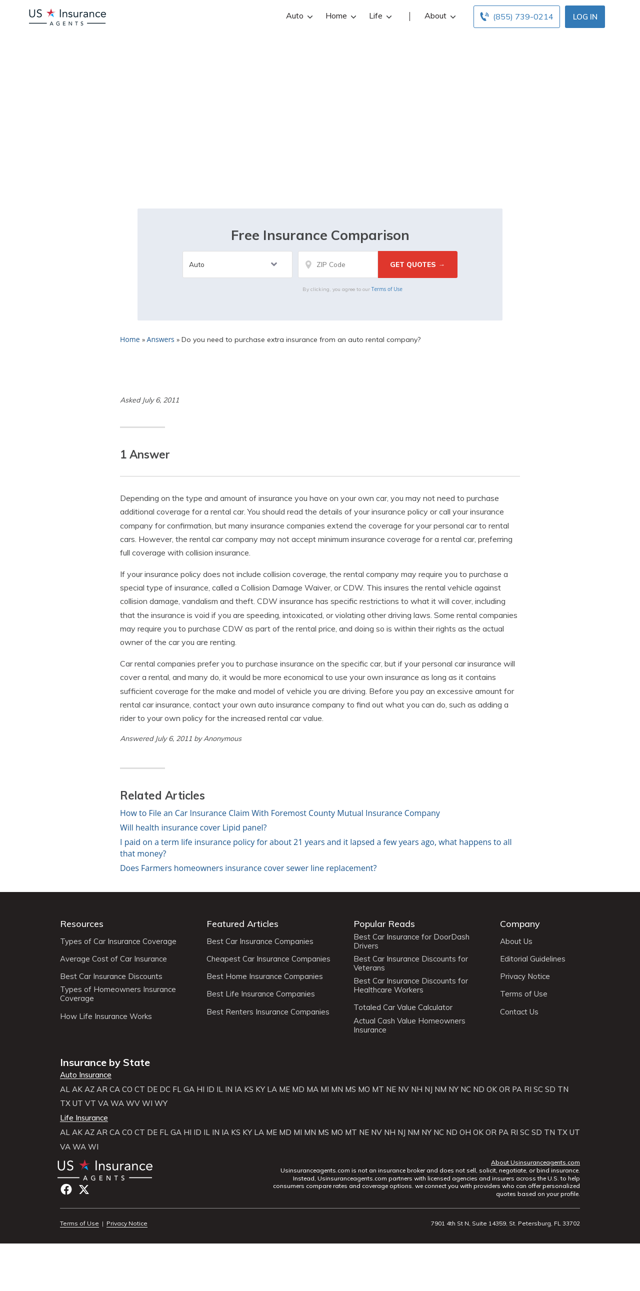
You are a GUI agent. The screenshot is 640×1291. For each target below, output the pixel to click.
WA (117, 1103)
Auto (298, 15)
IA (238, 1089)
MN (337, 1089)
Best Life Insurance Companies (260, 994)
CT (139, 1089)
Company (520, 924)
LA (272, 1089)
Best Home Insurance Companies (264, 976)
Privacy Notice (525, 976)
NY (453, 1089)
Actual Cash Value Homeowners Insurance (410, 1025)
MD (298, 1089)
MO (364, 1089)
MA (312, 1089)
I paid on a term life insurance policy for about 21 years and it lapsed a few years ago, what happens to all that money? (316, 847)
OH (465, 1132)
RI (528, 1089)
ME (284, 1089)
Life (379, 15)
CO (127, 1089)
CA (115, 1089)
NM (440, 1089)
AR (102, 1089)
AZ (89, 1089)
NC (465, 1089)
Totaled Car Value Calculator (403, 1007)
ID (210, 1089)
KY (260, 1089)
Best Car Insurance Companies (260, 941)
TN (563, 1089)
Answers (160, 339)
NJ (428, 1089)
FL (177, 1089)
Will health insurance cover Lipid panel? (193, 827)
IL (219, 1089)
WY (161, 1103)
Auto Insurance (86, 1075)
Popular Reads (384, 924)
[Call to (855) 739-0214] (517, 17)
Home (340, 15)
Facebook (66, 1189)
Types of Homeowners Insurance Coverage (118, 994)
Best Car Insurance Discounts (111, 976)
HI (200, 1089)
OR (504, 1089)
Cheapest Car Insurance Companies (268, 959)
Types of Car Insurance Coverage (118, 941)
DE (152, 1089)
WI (147, 1103)
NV (403, 1089)
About (439, 15)
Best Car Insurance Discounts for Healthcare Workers (411, 985)
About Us (516, 941)
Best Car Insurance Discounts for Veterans (411, 963)
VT (90, 1103)
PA (517, 1089)
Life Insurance (84, 1118)
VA (103, 1103)
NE (391, 1089)
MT (378, 1089)
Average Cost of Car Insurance (113, 959)
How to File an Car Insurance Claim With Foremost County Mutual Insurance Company (280, 813)
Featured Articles (242, 924)
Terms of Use (387, 289)
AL (65, 1089)
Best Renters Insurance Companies (268, 1012)
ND (478, 1089)
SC (538, 1089)
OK (491, 1089)
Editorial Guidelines (533, 959)
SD (550, 1089)
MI (324, 1089)
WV (133, 1103)
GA (189, 1089)
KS (249, 1089)
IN (228, 1089)
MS (350, 1089)
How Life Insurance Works (106, 1016)
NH (416, 1089)
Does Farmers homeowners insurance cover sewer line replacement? (248, 868)
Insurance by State (105, 1062)
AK (77, 1089)
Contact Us (519, 1012)
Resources (82, 924)
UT (77, 1103)
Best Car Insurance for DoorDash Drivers (412, 941)
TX (65, 1103)
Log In (585, 17)
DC (165, 1089)
